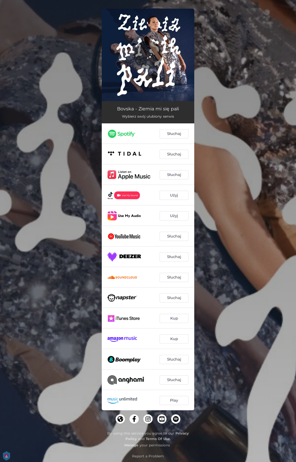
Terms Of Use (158, 439)
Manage (131, 445)
